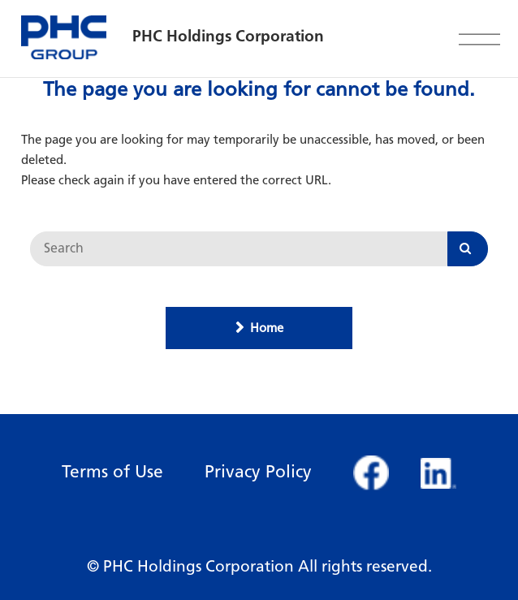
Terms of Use (112, 471)
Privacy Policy (258, 471)
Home (266, 328)
